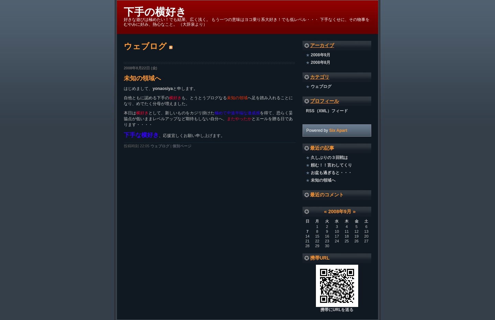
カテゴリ (319, 77)
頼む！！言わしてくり (331, 165)
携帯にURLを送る (337, 309)
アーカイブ (322, 45)
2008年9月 (320, 55)
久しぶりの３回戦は (329, 157)
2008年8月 (320, 62)
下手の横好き (155, 12)
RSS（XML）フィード (327, 110)
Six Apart (338, 130)
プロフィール (324, 101)
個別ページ (182, 146)
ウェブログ (160, 146)
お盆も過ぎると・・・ (331, 172)
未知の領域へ (142, 78)
